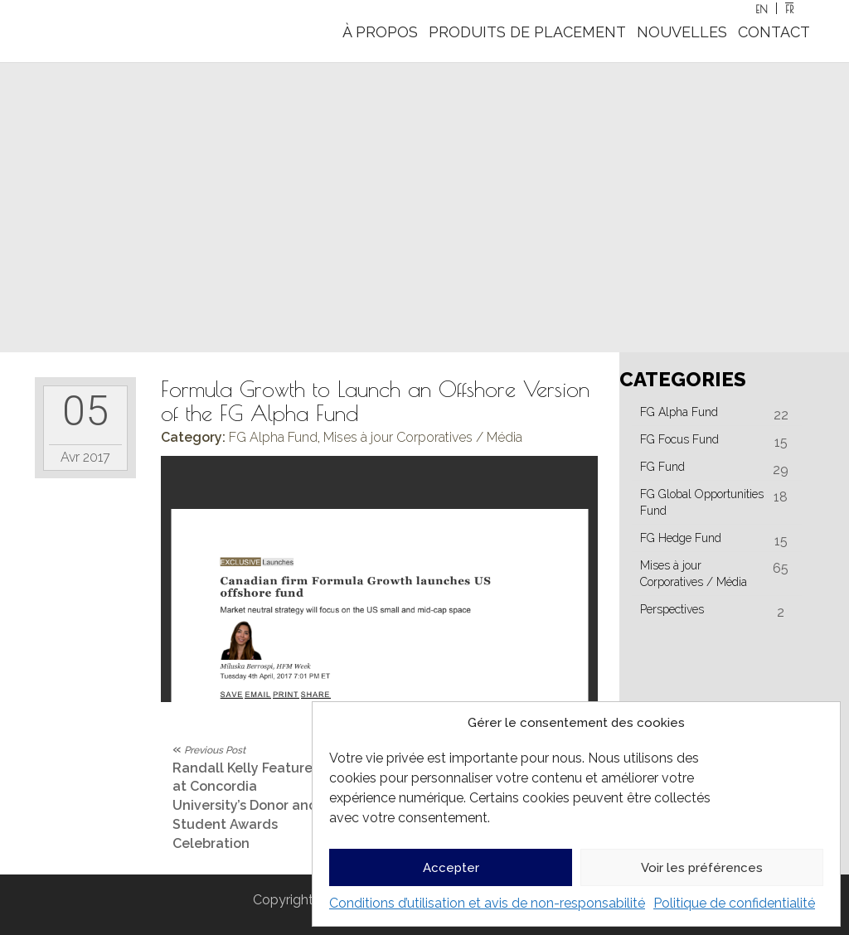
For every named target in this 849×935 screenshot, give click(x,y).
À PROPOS (380, 32)
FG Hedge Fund (680, 538)
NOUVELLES (682, 32)
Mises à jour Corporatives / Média (422, 437)
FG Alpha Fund (273, 437)
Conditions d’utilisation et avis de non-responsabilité (487, 903)
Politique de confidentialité (734, 903)
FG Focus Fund (679, 439)
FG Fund (662, 466)
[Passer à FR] (789, 8)
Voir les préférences (702, 867)
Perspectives (672, 609)
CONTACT (774, 32)
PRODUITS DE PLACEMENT (527, 32)
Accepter (451, 867)
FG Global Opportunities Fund (702, 502)
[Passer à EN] (762, 8)
